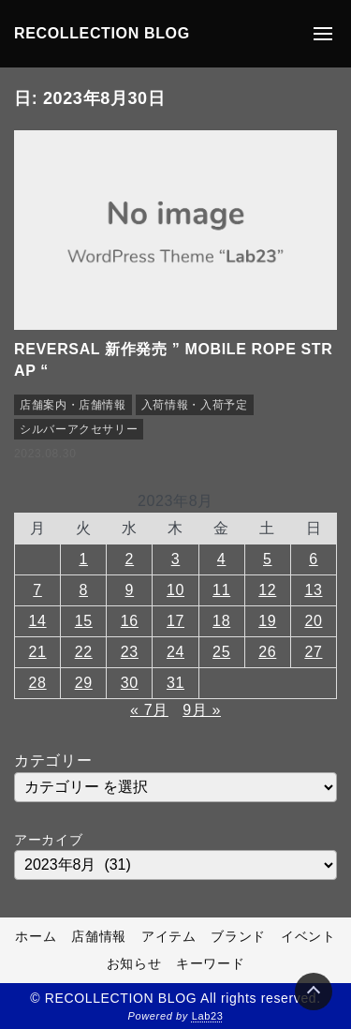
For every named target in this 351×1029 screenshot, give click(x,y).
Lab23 (208, 1016)
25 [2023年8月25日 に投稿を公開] (221, 652)
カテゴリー (53, 760)
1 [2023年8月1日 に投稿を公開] (83, 559)
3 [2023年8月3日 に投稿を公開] (176, 559)
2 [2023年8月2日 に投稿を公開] (130, 559)
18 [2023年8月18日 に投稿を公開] (221, 621)
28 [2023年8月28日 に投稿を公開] (38, 683)
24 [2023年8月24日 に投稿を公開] (175, 652)
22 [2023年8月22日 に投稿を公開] (84, 652)
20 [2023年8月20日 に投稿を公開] (313, 621)
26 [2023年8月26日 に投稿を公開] (267, 652)
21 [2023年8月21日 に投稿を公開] (38, 652)
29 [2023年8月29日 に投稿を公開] (84, 683)
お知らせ (134, 963)
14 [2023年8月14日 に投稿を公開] (38, 621)
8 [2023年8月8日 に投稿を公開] (83, 590)
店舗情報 (98, 936)
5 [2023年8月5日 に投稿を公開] (267, 559)
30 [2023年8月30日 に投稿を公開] (130, 683)
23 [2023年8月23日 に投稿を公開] (130, 652)
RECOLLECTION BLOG (102, 33)
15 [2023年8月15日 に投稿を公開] (84, 621)
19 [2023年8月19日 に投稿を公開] (267, 621)
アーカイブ (48, 839)
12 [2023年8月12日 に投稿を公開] (267, 590)
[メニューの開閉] (323, 34)
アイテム (169, 936)
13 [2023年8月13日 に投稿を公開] (313, 590)
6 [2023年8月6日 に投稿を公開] (313, 559)
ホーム (35, 936)
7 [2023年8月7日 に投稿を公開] (37, 590)
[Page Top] (313, 991)
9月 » (202, 710)
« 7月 (149, 710)
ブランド (238, 936)
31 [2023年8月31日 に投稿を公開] (175, 683)
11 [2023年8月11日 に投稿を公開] (221, 590)
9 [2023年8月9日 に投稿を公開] (130, 590)
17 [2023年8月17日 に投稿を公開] (175, 621)
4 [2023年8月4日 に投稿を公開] (222, 559)
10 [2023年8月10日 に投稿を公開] (175, 590)
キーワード (210, 963)
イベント (308, 936)
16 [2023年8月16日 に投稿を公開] (130, 621)
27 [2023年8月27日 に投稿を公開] (313, 652)
